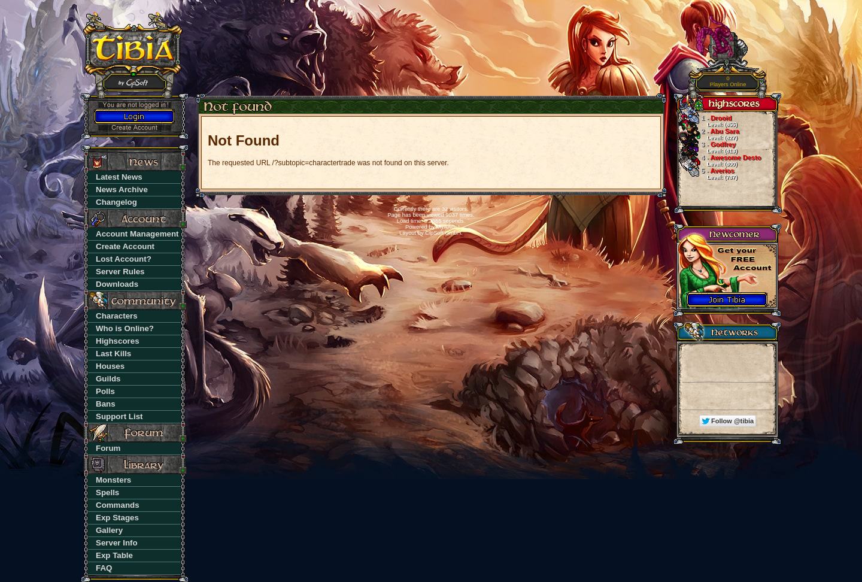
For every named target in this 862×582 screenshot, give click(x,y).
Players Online (728, 81)
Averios (707, 173)
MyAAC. (446, 227)
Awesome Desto (719, 160)
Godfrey (707, 147)
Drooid (707, 121)
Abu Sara (708, 134)
